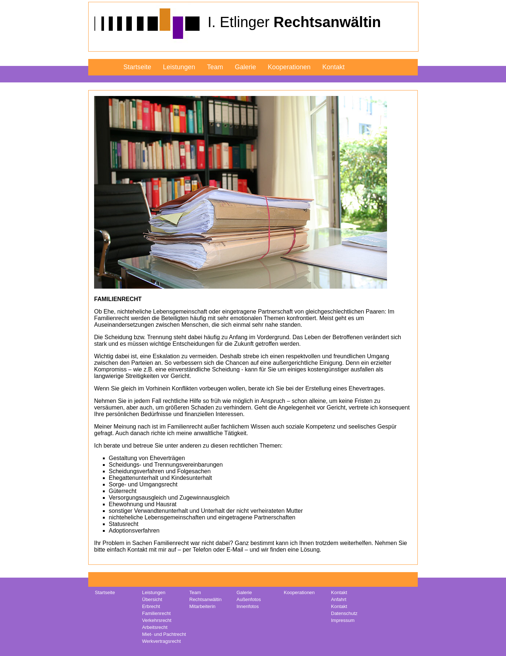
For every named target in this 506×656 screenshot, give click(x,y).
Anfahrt (338, 599)
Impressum (342, 620)
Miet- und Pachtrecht (164, 634)
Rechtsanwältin (205, 599)
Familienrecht (156, 613)
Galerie (245, 67)
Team (215, 67)
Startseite (137, 67)
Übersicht (152, 599)
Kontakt (333, 67)
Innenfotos (248, 606)
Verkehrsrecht (156, 620)
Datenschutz (344, 613)
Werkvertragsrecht (161, 641)
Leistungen (179, 67)
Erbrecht (151, 606)
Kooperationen (289, 67)
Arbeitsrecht (154, 627)
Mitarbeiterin (202, 606)
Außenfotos (249, 599)
